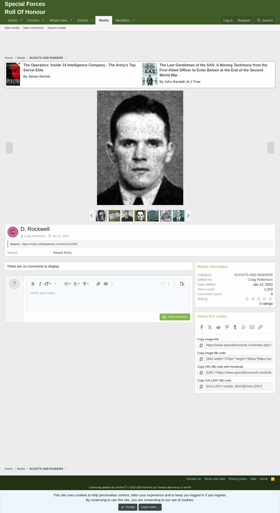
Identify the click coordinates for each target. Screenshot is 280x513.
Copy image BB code (211, 352)
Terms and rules (214, 477)
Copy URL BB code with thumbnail (220, 366)
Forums (33, 20)
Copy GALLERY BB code (214, 379)
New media (12, 28)
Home (12, 20)
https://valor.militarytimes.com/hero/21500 (49, 244)
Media (104, 20)
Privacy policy (238, 477)
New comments (33, 28)
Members (123, 20)
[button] (21, 20)
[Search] (265, 20)
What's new (58, 20)
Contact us (193, 477)
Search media (56, 28)
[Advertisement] (140, 44)
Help (253, 477)
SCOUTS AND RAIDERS (253, 275)
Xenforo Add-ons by (174, 485)
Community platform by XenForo (123, 485)
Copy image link (208, 339)
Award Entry (62, 252)
